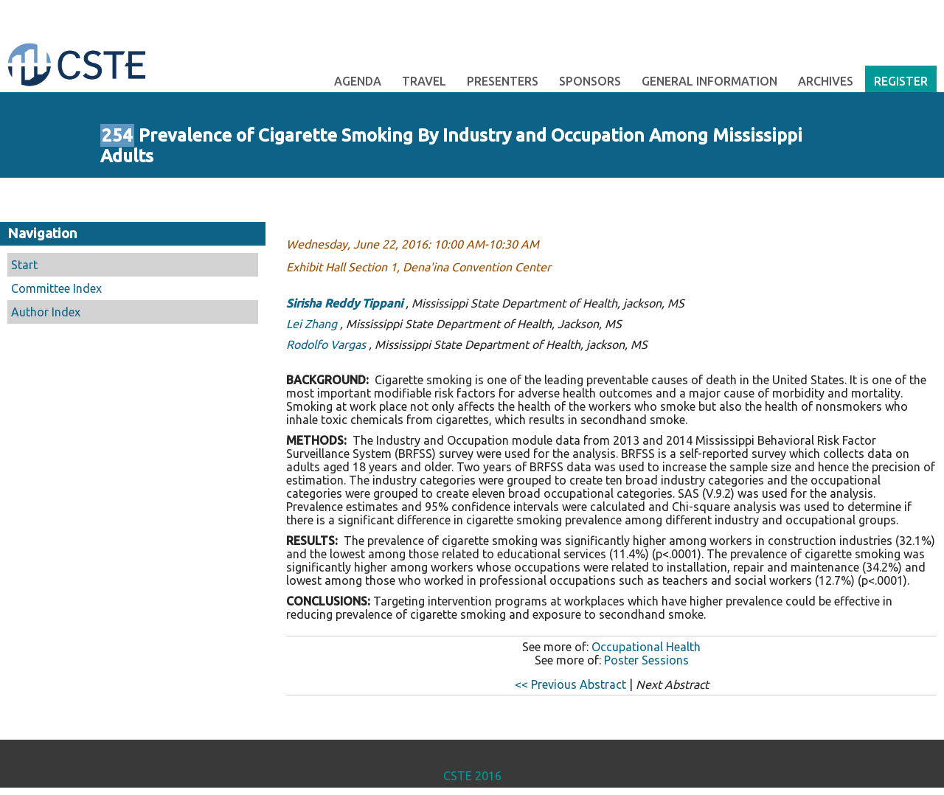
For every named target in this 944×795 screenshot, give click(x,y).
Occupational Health (646, 646)
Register (901, 81)
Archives (825, 81)
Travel (424, 81)
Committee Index (56, 288)
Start (24, 264)
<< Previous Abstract (570, 684)
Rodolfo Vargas (326, 344)
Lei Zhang (311, 323)
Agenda (357, 81)
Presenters (502, 81)
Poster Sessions (646, 660)
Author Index (45, 312)
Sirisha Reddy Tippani (344, 303)
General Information (709, 81)
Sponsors (590, 81)
